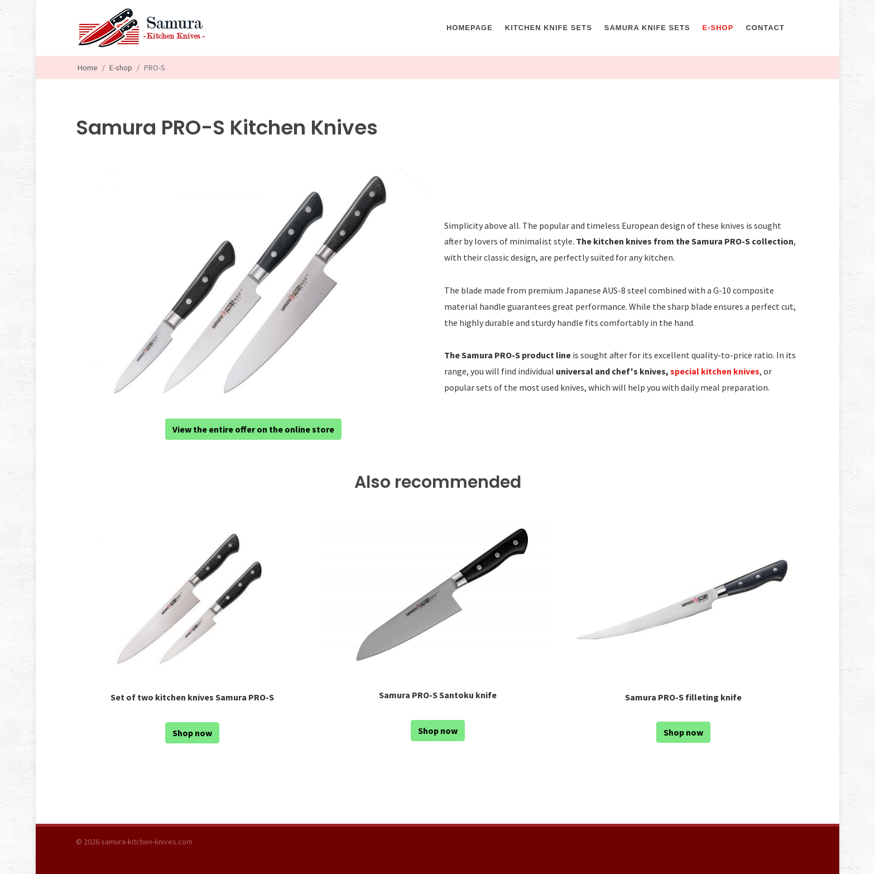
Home (88, 68)
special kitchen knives (714, 371)
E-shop (120, 68)
